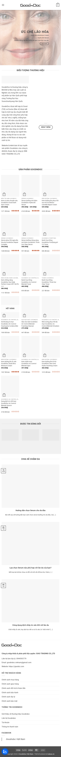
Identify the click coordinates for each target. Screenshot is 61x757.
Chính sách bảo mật (9, 701)
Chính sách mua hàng (10, 680)
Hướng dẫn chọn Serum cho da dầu (31, 510)
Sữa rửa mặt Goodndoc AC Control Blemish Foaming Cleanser (29, 324)
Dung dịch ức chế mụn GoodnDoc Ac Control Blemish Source (8, 403)
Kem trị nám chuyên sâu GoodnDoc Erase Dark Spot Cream (9, 203)
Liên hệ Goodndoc (9, 718)
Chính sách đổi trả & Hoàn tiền (13, 688)
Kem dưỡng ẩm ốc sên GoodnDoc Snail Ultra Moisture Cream (8, 364)
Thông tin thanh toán (10, 727)
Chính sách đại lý (8, 697)
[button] (3, 5)
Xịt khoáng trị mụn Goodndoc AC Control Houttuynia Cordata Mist (9, 324)
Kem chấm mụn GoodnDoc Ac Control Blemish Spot (28, 364)
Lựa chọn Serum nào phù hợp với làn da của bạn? (30, 568)
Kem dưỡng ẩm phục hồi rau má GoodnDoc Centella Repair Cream (50, 203)
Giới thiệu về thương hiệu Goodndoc (16, 714)
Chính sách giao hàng (10, 684)
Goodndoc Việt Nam (15, 739)
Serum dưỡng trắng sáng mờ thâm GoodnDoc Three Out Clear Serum (30, 242)
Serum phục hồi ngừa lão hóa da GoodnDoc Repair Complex (9, 242)
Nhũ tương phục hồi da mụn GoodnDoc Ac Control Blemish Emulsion (50, 324)
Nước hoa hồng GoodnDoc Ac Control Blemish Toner (28, 282)
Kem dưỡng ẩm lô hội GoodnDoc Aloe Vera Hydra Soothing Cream (49, 364)
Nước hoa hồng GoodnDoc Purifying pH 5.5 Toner (50, 242)
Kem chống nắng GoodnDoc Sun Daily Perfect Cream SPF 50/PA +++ (10, 283)
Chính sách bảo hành (10, 692)
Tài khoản (5, 722)
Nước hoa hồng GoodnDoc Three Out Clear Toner (49, 282)
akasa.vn (51, 754)
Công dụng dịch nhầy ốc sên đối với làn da (30, 625)
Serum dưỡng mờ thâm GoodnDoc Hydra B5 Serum (29, 203)
